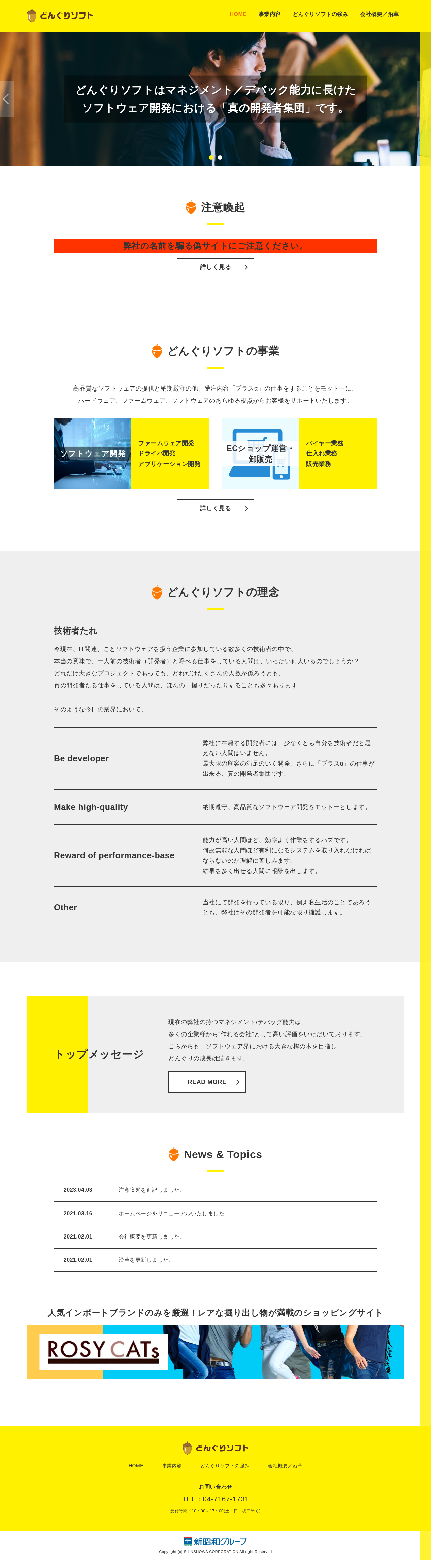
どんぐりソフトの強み (320, 14)
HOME (238, 14)
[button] (211, 157)
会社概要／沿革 (379, 14)
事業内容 (270, 14)
